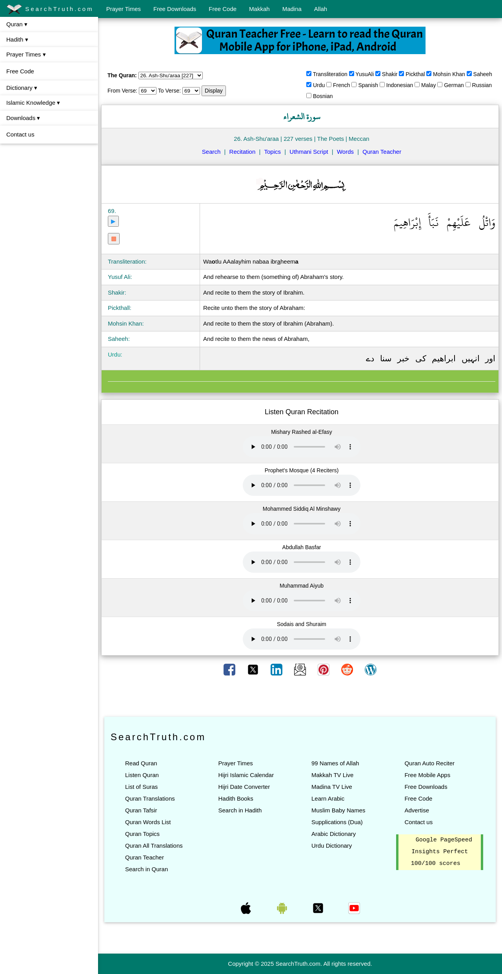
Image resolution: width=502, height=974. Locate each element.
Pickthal (415, 74)
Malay (428, 85)
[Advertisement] (300, 696)
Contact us (20, 134)
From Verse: (122, 90)
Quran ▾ (16, 24)
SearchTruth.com (50, 9)
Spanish (368, 85)
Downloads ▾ (23, 118)
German (454, 85)
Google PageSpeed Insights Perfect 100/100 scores (441, 852)
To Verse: (169, 90)
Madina (292, 8)
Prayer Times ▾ (26, 54)
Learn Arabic (327, 798)
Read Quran (141, 763)
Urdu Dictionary (331, 845)
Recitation (242, 151)
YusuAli (364, 74)
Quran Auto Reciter (429, 763)
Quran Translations (150, 798)
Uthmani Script (308, 151)
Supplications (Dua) (337, 822)
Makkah (259, 8)
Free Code (222, 8)
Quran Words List (148, 822)
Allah (320, 8)
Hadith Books (235, 798)
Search (211, 151)
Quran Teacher (381, 151)
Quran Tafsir (141, 810)
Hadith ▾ (17, 39)
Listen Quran (142, 775)
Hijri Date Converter (244, 786)
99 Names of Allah (335, 763)
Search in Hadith (240, 810)
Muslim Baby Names (338, 810)
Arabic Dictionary (333, 833)
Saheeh (482, 74)
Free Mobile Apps (427, 775)
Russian (482, 85)
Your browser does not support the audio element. (301, 446)
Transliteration (330, 74)
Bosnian (323, 96)
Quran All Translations (154, 845)
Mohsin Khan (449, 74)
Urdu (319, 85)
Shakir (390, 74)
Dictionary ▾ (21, 87)
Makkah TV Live (332, 775)
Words (345, 151)
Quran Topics (142, 833)
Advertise (416, 810)
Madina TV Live (331, 786)
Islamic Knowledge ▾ (33, 102)
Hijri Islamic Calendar (246, 775)
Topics (272, 151)
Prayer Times (123, 8)
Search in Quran (146, 869)
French (341, 85)
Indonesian (399, 85)
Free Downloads (174, 8)
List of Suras (141, 786)
